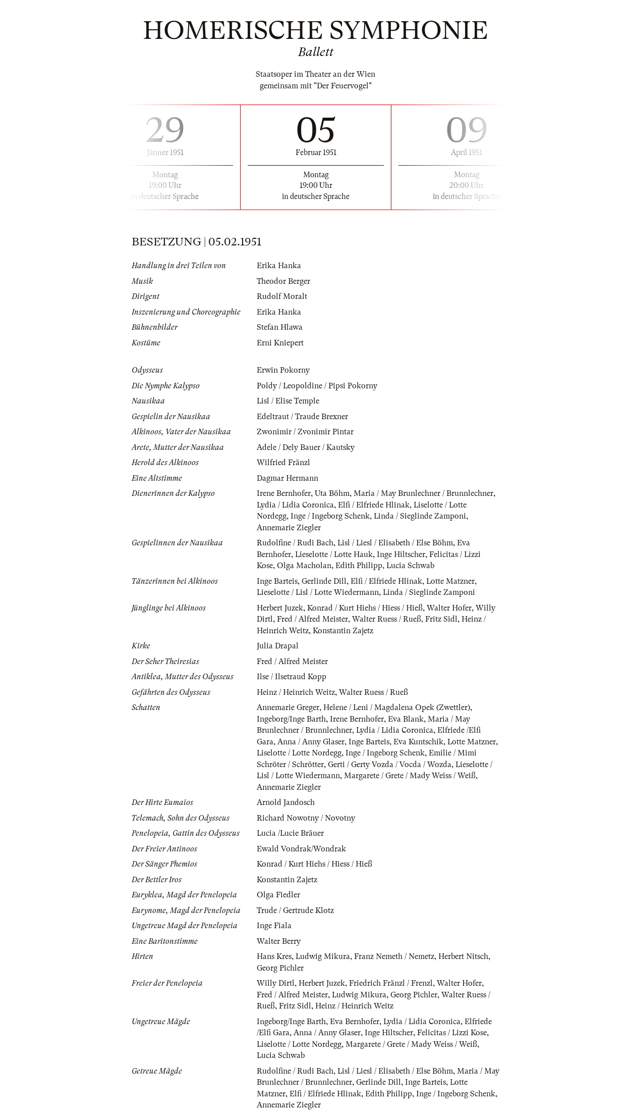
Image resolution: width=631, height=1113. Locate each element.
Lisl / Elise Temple (288, 401)
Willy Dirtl (276, 983)
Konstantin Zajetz (343, 630)
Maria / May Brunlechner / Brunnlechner (423, 493)
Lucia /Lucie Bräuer (291, 833)
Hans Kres (274, 956)
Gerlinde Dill (324, 581)
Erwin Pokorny (283, 370)
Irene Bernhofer (284, 493)
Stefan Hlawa (280, 327)
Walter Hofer (449, 608)
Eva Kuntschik (418, 741)
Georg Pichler (280, 968)
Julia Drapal (278, 645)
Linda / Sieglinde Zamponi (420, 516)
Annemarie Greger (288, 707)
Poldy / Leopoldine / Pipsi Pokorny (317, 385)
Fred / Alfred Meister (312, 619)
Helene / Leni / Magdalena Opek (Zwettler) (397, 707)
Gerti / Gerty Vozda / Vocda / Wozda (389, 764)
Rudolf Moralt (282, 296)
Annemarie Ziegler (289, 527)
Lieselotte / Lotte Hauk (334, 554)
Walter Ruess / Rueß (386, 619)
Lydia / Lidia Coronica (296, 505)
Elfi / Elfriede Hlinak (375, 505)
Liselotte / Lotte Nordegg (299, 752)
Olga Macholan (304, 565)
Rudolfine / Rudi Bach (295, 542)
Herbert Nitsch (464, 956)
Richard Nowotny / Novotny (306, 818)
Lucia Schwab (410, 565)
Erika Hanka (279, 265)
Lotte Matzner (450, 581)
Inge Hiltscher (402, 554)
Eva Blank (406, 719)
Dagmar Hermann (287, 478)
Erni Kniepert (280, 342)
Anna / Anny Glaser (311, 741)
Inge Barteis (277, 581)
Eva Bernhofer (354, 1021)
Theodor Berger (283, 281)
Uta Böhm (332, 493)
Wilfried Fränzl (283, 462)
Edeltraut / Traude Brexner (302, 416)
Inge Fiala (274, 925)
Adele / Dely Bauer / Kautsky (306, 447)
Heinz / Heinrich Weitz (296, 692)
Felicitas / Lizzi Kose (452, 1032)
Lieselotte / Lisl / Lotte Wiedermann (318, 592)
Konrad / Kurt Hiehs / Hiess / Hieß (365, 608)
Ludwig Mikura (323, 956)
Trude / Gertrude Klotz (295, 910)
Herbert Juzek (280, 608)
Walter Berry (279, 941)
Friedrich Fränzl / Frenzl (391, 983)
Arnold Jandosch (286, 802)
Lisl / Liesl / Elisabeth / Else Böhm (395, 542)
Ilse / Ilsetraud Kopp (291, 676)
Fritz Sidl (441, 619)
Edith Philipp (358, 565)
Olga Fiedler (278, 894)
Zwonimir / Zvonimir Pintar (305, 431)
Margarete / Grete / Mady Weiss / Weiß (411, 775)
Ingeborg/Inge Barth (291, 719)
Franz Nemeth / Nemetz (395, 956)
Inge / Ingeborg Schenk (330, 516)
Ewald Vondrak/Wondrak (301, 848)
